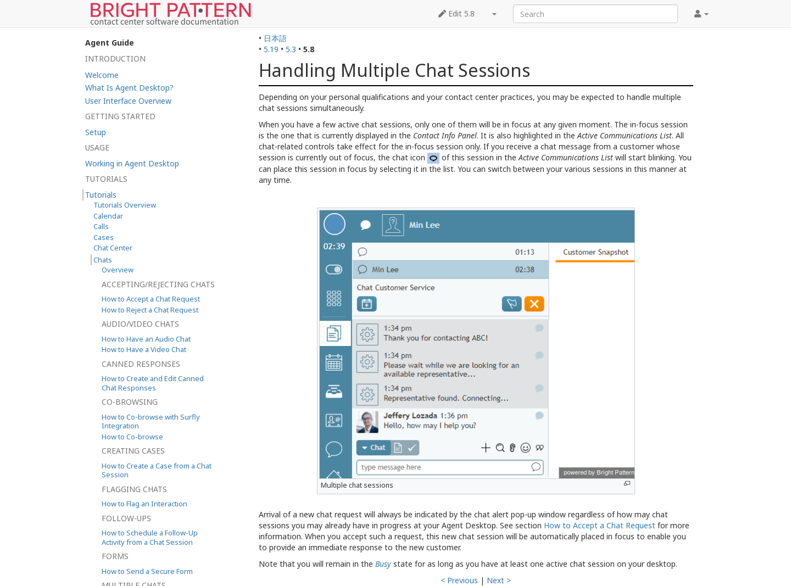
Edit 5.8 (456, 13)
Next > (499, 580)
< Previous (459, 580)
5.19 (271, 49)
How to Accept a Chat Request (599, 525)
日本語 (275, 38)
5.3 (291, 49)
